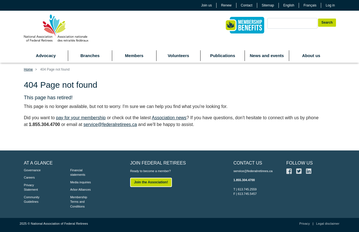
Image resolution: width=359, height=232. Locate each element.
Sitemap (268, 5)
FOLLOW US (299, 163)
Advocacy (46, 55)
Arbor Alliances (80, 189)
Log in (330, 5)
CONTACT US (247, 163)
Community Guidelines (32, 199)
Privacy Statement (31, 187)
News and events (267, 55)
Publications (222, 55)
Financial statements (77, 172)
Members (134, 55)
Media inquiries (80, 182)
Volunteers (178, 55)
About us (311, 55)
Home (28, 69)
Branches (90, 55)
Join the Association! (151, 182)
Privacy (304, 223)
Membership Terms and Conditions (78, 201)
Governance (32, 170)
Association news (169, 117)
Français (309, 5)
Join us (206, 5)
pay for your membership (81, 117)
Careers (29, 177)
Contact (246, 5)
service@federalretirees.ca (110, 124)
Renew (226, 5)
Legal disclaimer (327, 223)
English (288, 5)
